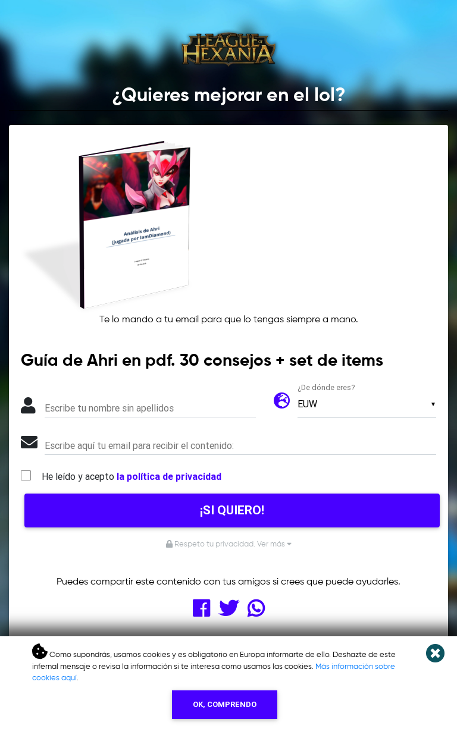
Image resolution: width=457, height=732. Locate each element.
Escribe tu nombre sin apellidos (109, 408)
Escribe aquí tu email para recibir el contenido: (139, 445)
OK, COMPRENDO (224, 704)
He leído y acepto (131, 476)
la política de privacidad (169, 476)
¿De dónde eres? (326, 387)
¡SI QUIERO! (232, 510)
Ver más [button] (274, 544)
